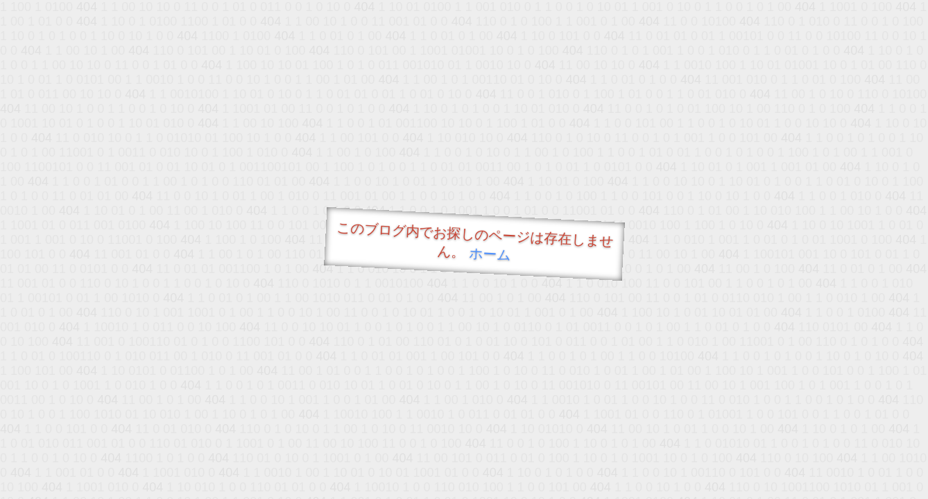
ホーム (490, 254)
